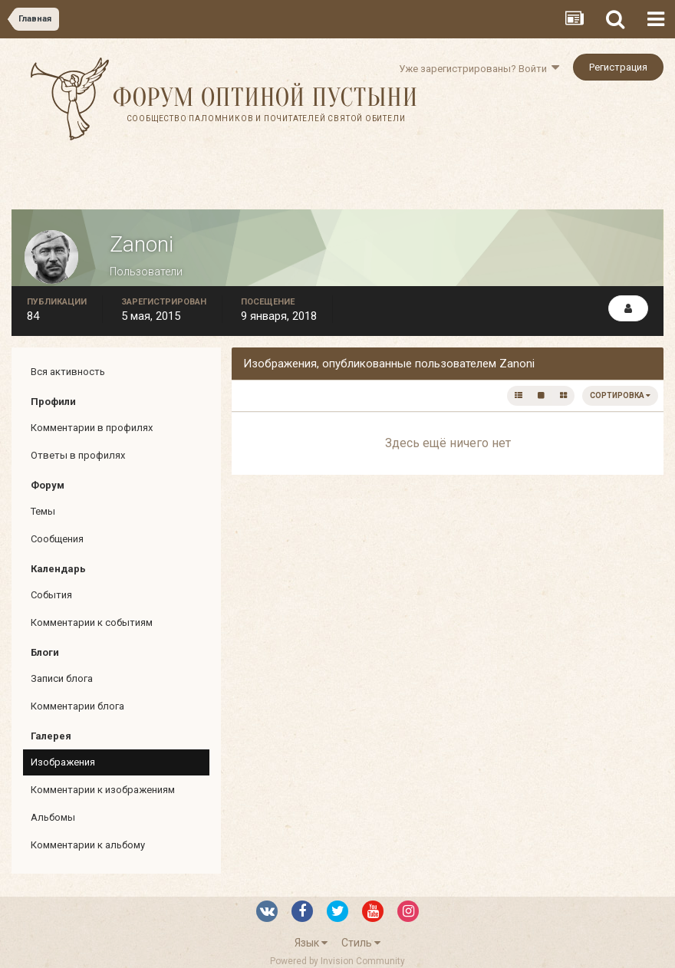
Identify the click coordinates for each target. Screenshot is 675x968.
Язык (311, 943)
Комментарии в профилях (92, 427)
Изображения (63, 762)
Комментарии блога (77, 706)
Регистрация (618, 67)
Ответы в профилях (78, 455)
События (51, 595)
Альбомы (53, 817)
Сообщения (57, 539)
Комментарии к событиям (92, 622)
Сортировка (620, 395)
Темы (43, 511)
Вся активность (68, 371)
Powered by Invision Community (337, 961)
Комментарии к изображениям (103, 789)
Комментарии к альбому (88, 845)
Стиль (360, 943)
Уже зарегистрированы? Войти (479, 68)
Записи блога (62, 678)
